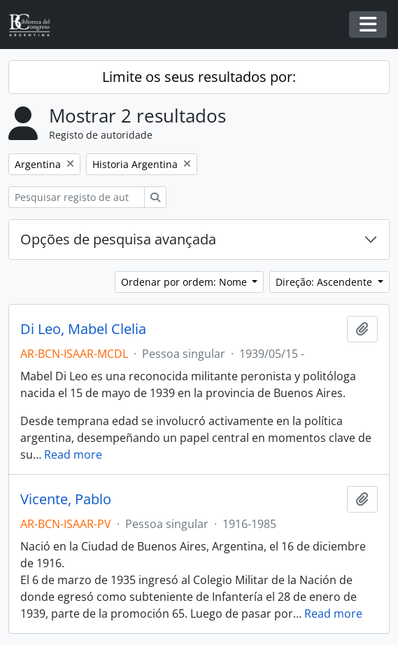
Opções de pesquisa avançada (118, 239)
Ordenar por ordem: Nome (185, 282)
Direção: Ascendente (325, 282)
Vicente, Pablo (65, 499)
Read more (73, 454)
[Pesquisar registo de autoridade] (76, 197)
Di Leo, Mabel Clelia (83, 329)
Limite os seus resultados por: (199, 76)
